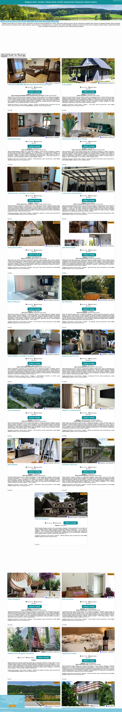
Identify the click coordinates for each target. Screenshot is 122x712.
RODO (15, 703)
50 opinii (98, 151)
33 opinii (93, 97)
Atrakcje (46, 21)
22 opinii (40, 611)
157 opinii (95, 368)
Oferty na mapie (13, 21)
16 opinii (93, 314)
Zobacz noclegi (34, 93)
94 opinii (40, 260)
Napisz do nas (78, 709)
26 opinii (97, 205)
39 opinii (94, 611)
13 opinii (39, 477)
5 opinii (40, 151)
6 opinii (50, 97)
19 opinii (45, 368)
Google (4, 697)
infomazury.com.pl (117, 0)
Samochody (38, 21)
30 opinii (40, 314)
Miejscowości (22, 21)
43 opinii (95, 477)
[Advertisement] (61, 40)
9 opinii (40, 422)
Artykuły (55, 21)
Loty (30, 21)
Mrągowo (56, 59)
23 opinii (95, 260)
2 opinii (96, 422)
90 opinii (45, 205)
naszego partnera (46, 107)
